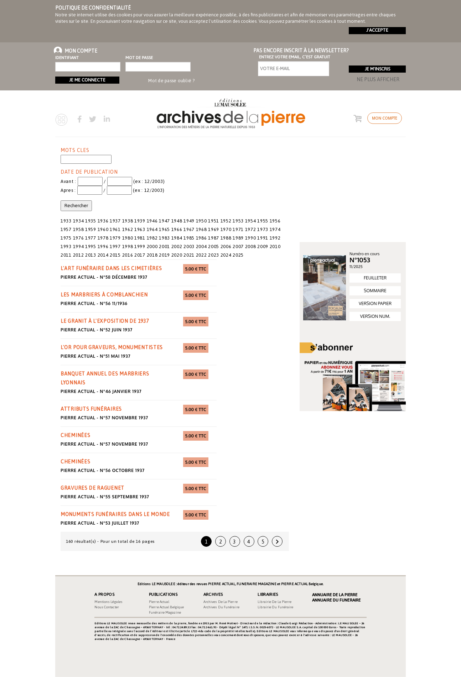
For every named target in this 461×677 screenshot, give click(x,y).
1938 (127, 221)
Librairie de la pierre (274, 602)
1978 (103, 238)
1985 (189, 238)
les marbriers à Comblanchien (104, 295)
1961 (115, 229)
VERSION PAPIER (375, 303)
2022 (201, 255)
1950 (201, 221)
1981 (139, 238)
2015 (115, 255)
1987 (213, 238)
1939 (139, 221)
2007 (238, 246)
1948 (176, 221)
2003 (189, 246)
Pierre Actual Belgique (166, 607)
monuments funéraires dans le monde (115, 514)
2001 (164, 246)
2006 (226, 246)
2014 (103, 255)
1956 (275, 221)
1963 (139, 229)
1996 (103, 246)
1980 (127, 238)
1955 (262, 221)
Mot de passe (139, 57)
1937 (115, 221)
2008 (250, 246)
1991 (262, 238)
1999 (139, 246)
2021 (189, 255)
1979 (115, 238)
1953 (238, 221)
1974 (275, 229)
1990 (250, 238)
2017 (139, 255)
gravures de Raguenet (92, 488)
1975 (66, 238)
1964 (152, 229)
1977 (90, 238)
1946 (152, 221)
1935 (90, 221)
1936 (103, 221)
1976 (78, 238)
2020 (176, 255)
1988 (226, 238)
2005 (213, 246)
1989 (238, 238)
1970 (226, 229)
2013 (90, 255)
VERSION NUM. (375, 316)
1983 (164, 238)
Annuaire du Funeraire (336, 600)
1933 (66, 221)
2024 (226, 255)
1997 (115, 246)
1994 (78, 246)
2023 (213, 255)
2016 (127, 255)
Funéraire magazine (165, 612)
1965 (164, 229)
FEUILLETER (375, 277)
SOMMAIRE (375, 290)
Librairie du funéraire (275, 607)
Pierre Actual (159, 602)
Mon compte (384, 118)
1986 (201, 238)
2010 (275, 246)
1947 (164, 221)
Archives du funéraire (221, 607)
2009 (262, 246)
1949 (189, 221)
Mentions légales (108, 602)
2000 (152, 246)
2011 (66, 255)
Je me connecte (87, 80)
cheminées (75, 435)
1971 (238, 229)
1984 (176, 238)
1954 (250, 221)
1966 (176, 229)
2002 (176, 246)
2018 (152, 255)
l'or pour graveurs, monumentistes (112, 347)
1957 (66, 229)
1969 (213, 229)
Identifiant (67, 57)
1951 (213, 221)
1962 (127, 229)
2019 (164, 255)
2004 (201, 246)
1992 (275, 238)
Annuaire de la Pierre (334, 594)
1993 (66, 246)
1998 (127, 246)
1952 (226, 221)
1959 (90, 229)
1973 (262, 229)
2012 (78, 255)
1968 (201, 229)
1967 (189, 229)
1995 (90, 246)
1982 (152, 238)
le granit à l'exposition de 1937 (105, 321)
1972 (250, 229)
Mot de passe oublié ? (171, 80)
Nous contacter (106, 607)
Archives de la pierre (220, 602)
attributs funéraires (91, 409)
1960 (103, 229)
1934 (78, 221)
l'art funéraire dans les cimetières (111, 268)
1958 (78, 229)
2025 (238, 255)
